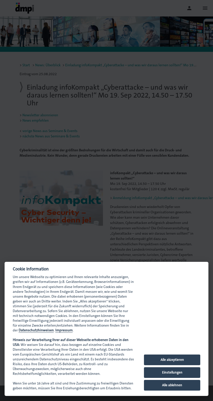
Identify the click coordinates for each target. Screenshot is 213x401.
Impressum (64, 330)
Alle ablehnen (172, 385)
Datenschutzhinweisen (36, 330)
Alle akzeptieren (172, 360)
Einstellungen (172, 372)
